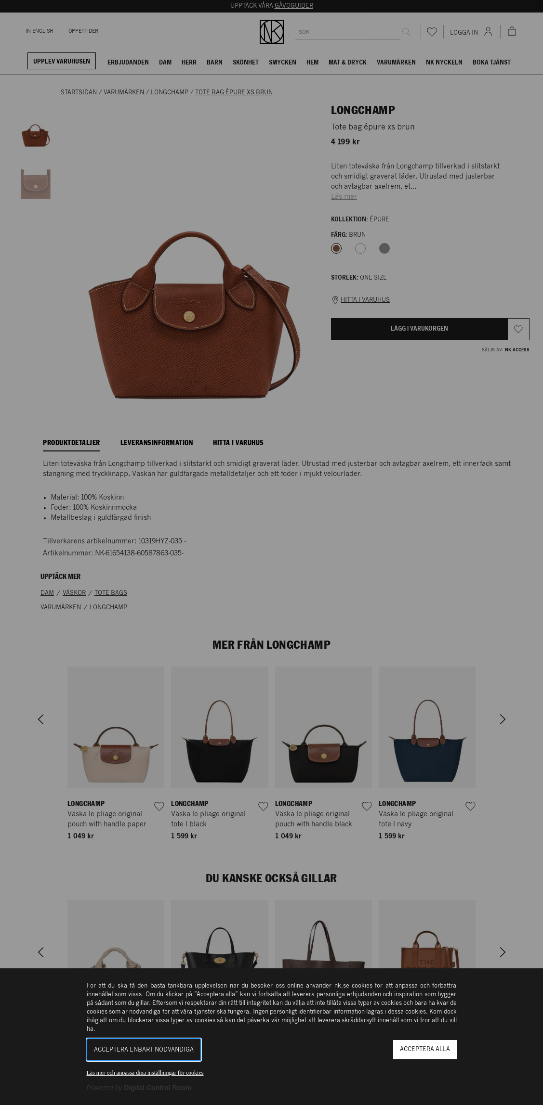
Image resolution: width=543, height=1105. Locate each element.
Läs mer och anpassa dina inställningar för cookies (145, 1072)
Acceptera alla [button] (425, 1049)
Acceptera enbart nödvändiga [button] (144, 1050)
